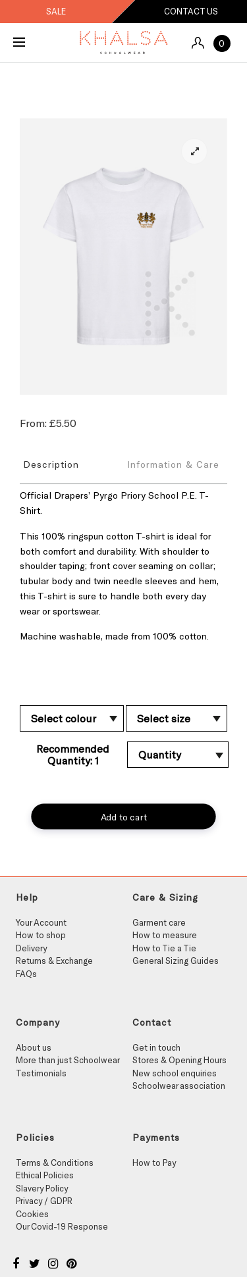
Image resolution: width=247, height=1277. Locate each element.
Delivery (31, 948)
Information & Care (173, 464)
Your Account (41, 922)
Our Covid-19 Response (62, 1226)
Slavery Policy (42, 1188)
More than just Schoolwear (68, 1060)
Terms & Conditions (55, 1162)
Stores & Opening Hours (179, 1060)
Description (51, 464)
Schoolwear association (178, 1085)
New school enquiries (174, 1073)
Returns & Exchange (54, 960)
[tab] (72, 464)
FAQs (26, 973)
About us (33, 1047)
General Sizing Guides (175, 960)
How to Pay (154, 1162)
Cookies (32, 1214)
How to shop (41, 935)
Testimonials (41, 1073)
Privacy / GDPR (44, 1200)
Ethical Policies (45, 1175)
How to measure (164, 935)
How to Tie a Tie (164, 948)
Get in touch (156, 1047)
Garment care (159, 922)
